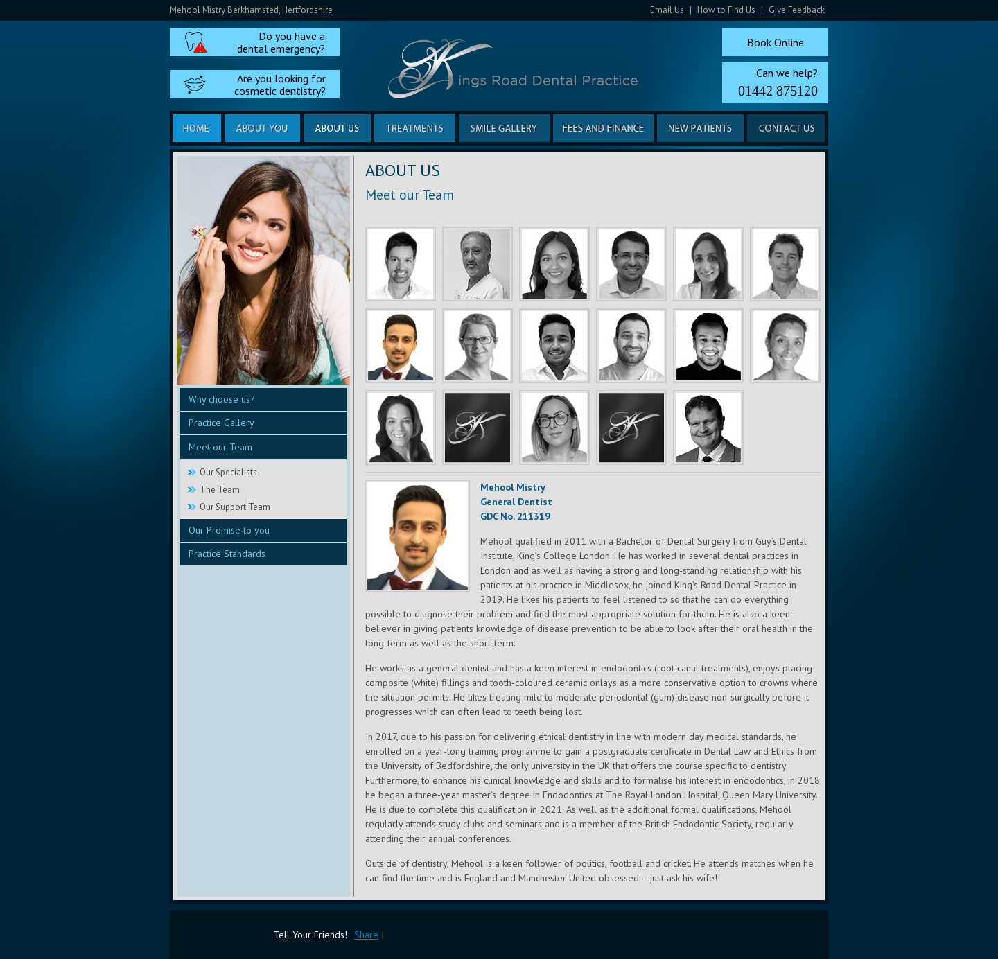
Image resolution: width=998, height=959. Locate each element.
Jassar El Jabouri (631, 264)
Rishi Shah (400, 264)
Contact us (786, 128)
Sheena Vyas (708, 264)
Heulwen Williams (477, 345)
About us (337, 128)
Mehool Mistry (400, 345)
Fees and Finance (603, 128)
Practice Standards (227, 553)
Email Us (667, 10)
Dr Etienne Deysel (708, 427)
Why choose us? (222, 399)
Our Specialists (228, 472)
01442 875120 (778, 90)
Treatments (414, 128)
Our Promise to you (229, 530)
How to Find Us (726, 10)
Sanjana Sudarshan (554, 264)
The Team (220, 489)
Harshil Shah (708, 345)
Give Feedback (797, 10)
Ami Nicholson (477, 427)
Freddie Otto (785, 264)
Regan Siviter (785, 345)
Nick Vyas (477, 264)
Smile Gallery (504, 128)
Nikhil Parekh (554, 345)
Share (366, 935)
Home (197, 128)
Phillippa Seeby (554, 427)
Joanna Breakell (400, 427)
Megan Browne (631, 427)
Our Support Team (235, 507)
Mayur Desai (631, 345)
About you (262, 128)
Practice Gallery (221, 422)
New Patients (700, 128)
